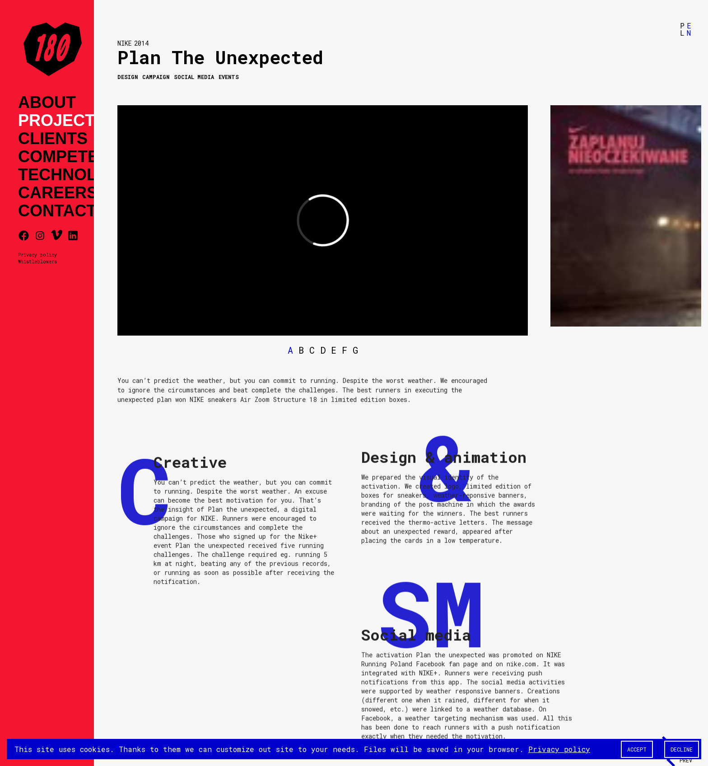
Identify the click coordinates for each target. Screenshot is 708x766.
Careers (58, 193)
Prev (686, 760)
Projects (62, 121)
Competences (81, 157)
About (47, 102)
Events (229, 76)
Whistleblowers (37, 261)
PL (682, 29)
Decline (682, 749)
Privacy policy (37, 255)
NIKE (124, 43)
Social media (194, 76)
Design (127, 76)
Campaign (155, 76)
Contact (57, 211)
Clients (53, 139)
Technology (75, 175)
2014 (141, 43)
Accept (637, 749)
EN (689, 29)
